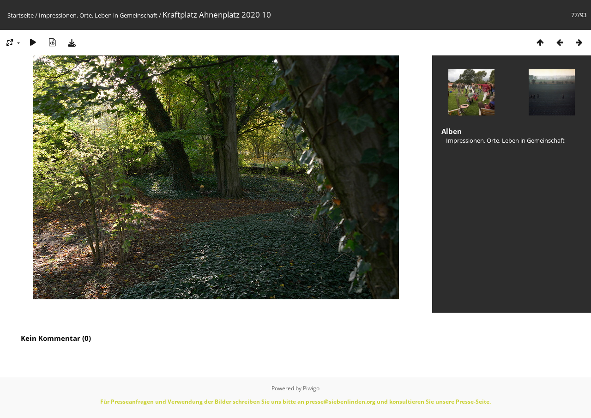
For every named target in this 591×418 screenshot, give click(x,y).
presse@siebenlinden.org (340, 402)
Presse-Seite (472, 402)
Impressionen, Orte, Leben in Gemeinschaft (98, 15)
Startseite (20, 15)
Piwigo (311, 388)
